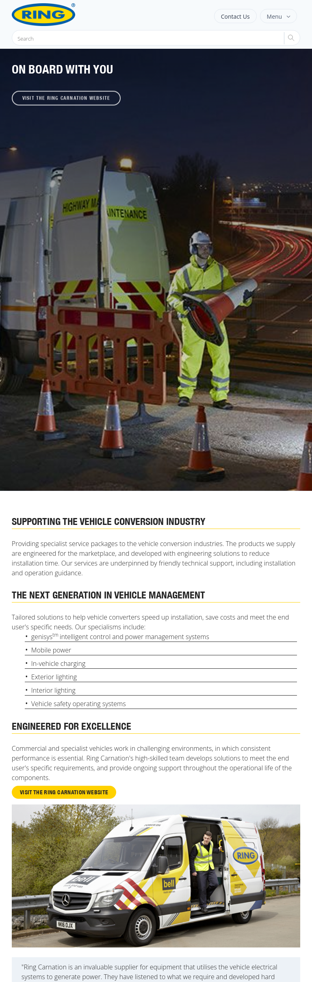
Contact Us (235, 16)
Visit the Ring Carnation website (64, 792)
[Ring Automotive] (63, 14)
